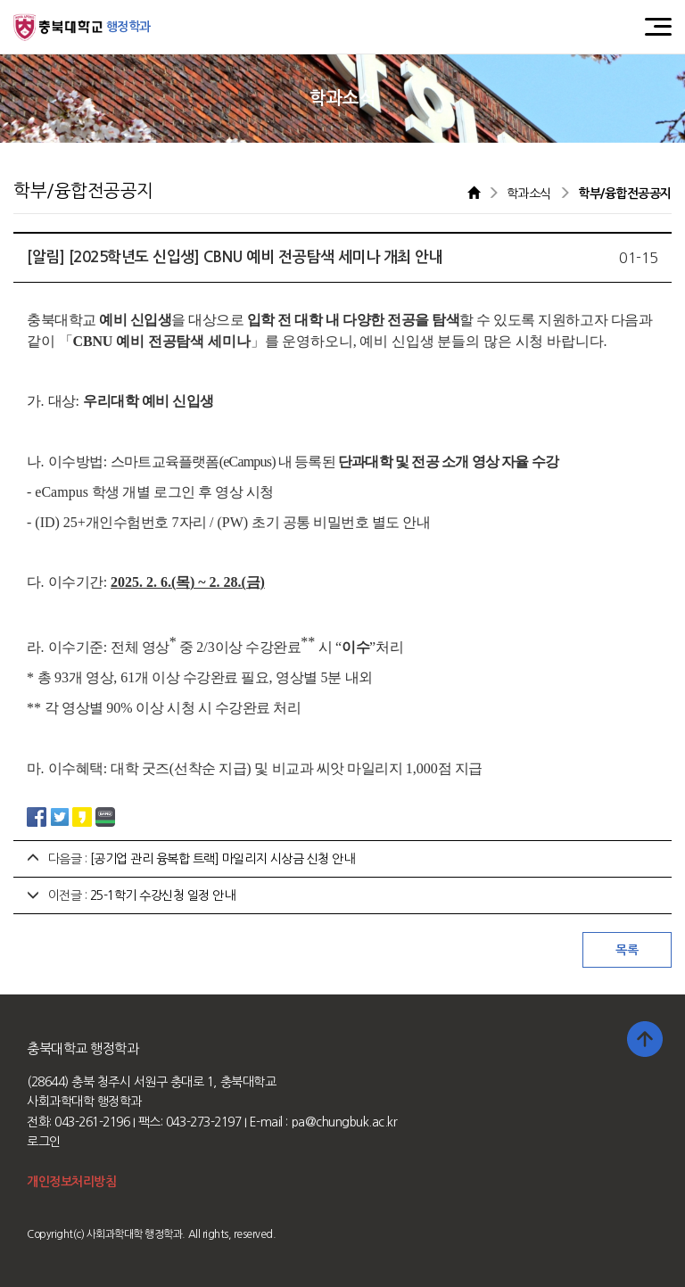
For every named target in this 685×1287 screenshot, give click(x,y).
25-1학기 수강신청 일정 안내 (162, 895)
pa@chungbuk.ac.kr (345, 1122)
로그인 (44, 1141)
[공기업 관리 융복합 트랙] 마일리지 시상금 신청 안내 (222, 859)
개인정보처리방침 (71, 1182)
